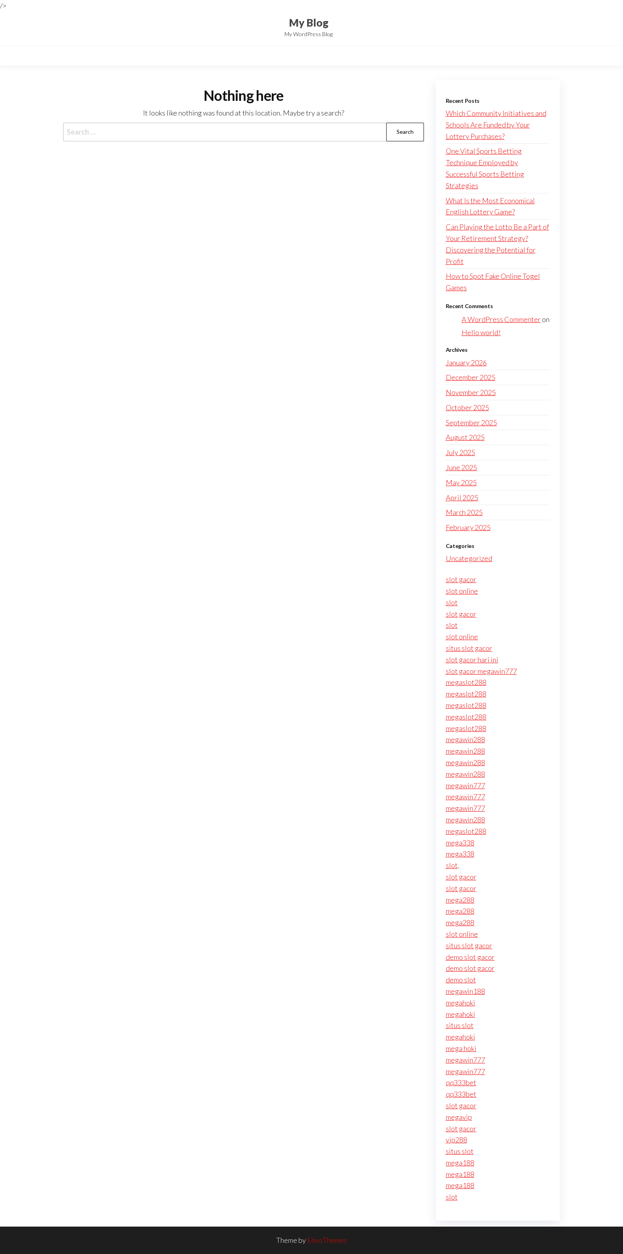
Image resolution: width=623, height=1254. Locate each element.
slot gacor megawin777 (481, 671)
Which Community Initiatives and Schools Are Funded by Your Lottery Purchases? (496, 125)
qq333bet (461, 1082)
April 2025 (462, 497)
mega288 (460, 899)
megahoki (460, 1002)
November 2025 (471, 392)
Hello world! (481, 332)
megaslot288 (466, 682)
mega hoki (461, 1048)
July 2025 (460, 452)
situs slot (460, 1025)
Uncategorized (469, 558)
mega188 (460, 1162)
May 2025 (461, 482)
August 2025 (465, 437)
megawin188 (465, 991)
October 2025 (467, 407)
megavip (459, 1117)
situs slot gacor (469, 648)
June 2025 (461, 467)
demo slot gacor (470, 957)
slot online (462, 590)
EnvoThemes (327, 1240)
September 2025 (471, 422)
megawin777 (465, 785)
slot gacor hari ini (472, 659)
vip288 (456, 1139)
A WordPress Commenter (501, 319)
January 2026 (466, 362)
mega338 (460, 842)
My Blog (309, 22)
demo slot (461, 979)
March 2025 (464, 512)
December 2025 (470, 377)
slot (452, 602)
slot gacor (461, 579)
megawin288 (465, 739)
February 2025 (468, 527)
